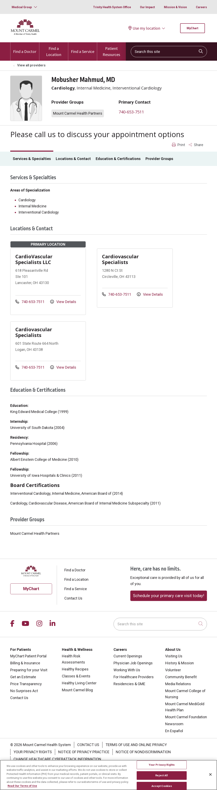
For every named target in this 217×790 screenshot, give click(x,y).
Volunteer (173, 670)
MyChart (192, 28)
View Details (63, 302)
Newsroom (174, 724)
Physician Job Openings (133, 663)
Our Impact (147, 7)
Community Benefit (181, 677)
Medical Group (22, 7)
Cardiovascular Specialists (120, 259)
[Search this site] (169, 51)
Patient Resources (111, 49)
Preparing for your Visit (28, 670)
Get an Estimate (23, 677)
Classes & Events (76, 676)
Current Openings (128, 656)
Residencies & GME (129, 684)
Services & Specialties (32, 159)
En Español (174, 731)
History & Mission (179, 663)
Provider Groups (159, 159)
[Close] (210, 776)
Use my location (144, 28)
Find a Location (53, 49)
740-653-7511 (131, 112)
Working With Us (127, 670)
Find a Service (82, 48)
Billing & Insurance (25, 663)
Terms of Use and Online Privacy (136, 745)
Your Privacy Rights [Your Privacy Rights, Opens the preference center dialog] (162, 767)
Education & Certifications (118, 159)
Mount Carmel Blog (77, 690)
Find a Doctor (24, 48)
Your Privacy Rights (33, 752)
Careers (201, 7)
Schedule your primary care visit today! (168, 595)
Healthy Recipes (75, 669)
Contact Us (73, 598)
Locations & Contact (73, 159)
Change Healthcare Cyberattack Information (57, 759)
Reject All (161, 777)
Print (178, 145)
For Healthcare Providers (134, 677)
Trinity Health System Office (112, 7)
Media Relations (178, 684)
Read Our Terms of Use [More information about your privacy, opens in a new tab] (22, 788)
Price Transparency (26, 684)
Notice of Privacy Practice (83, 752)
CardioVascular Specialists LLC (33, 259)
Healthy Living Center (79, 683)
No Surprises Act (24, 691)
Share (196, 145)
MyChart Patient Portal (28, 656)
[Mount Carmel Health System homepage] (25, 34)
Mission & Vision (175, 7)
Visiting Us (173, 656)
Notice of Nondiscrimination (143, 752)
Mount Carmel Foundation (186, 717)
